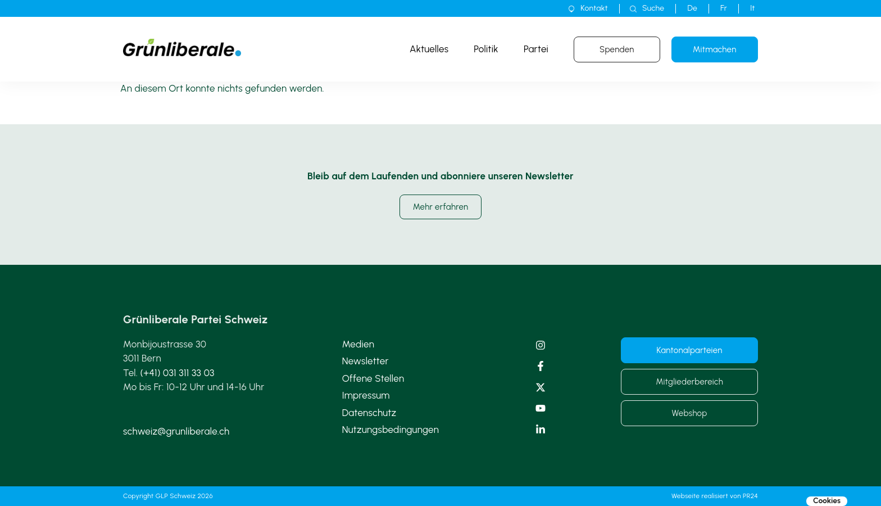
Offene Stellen (373, 378)
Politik (486, 49)
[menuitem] (692, 8)
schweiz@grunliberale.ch (176, 431)
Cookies (827, 500)
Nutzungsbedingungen (390, 429)
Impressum (366, 395)
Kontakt (594, 8)
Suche (653, 8)
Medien (358, 344)
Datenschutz (369, 412)
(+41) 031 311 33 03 (177, 372)
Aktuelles (429, 49)
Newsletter (365, 361)
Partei (536, 49)
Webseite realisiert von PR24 (714, 496)
